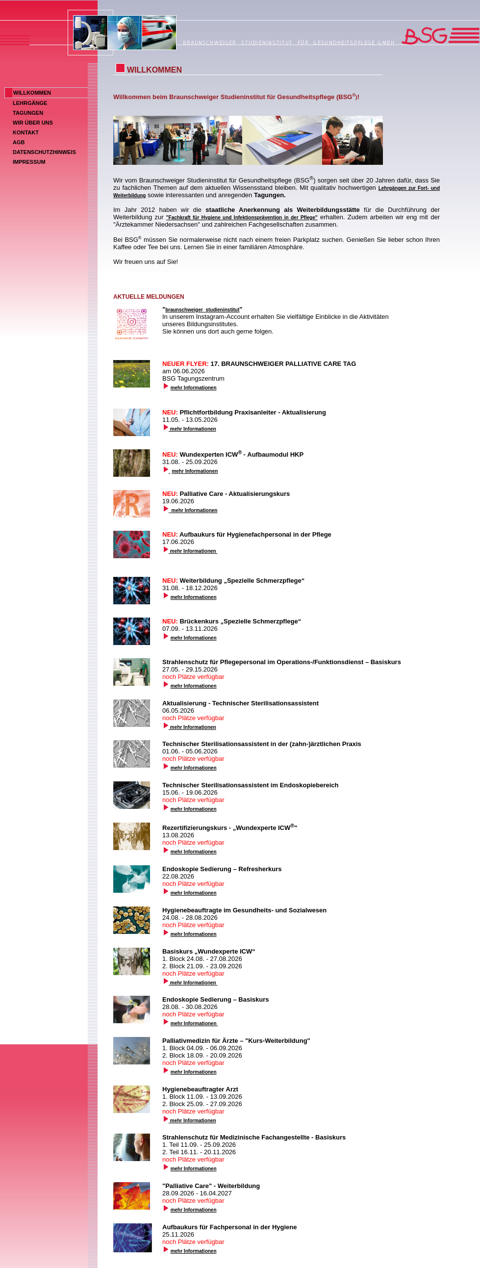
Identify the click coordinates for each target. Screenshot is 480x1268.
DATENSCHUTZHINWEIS (44, 152)
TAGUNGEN (28, 113)
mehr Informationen (194, 387)
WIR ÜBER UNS (33, 123)
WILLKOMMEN (32, 93)
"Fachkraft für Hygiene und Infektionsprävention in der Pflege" (242, 217)
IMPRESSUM (29, 162)
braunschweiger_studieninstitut (202, 309)
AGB (19, 142)
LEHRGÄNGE (30, 103)
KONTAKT (26, 132)
